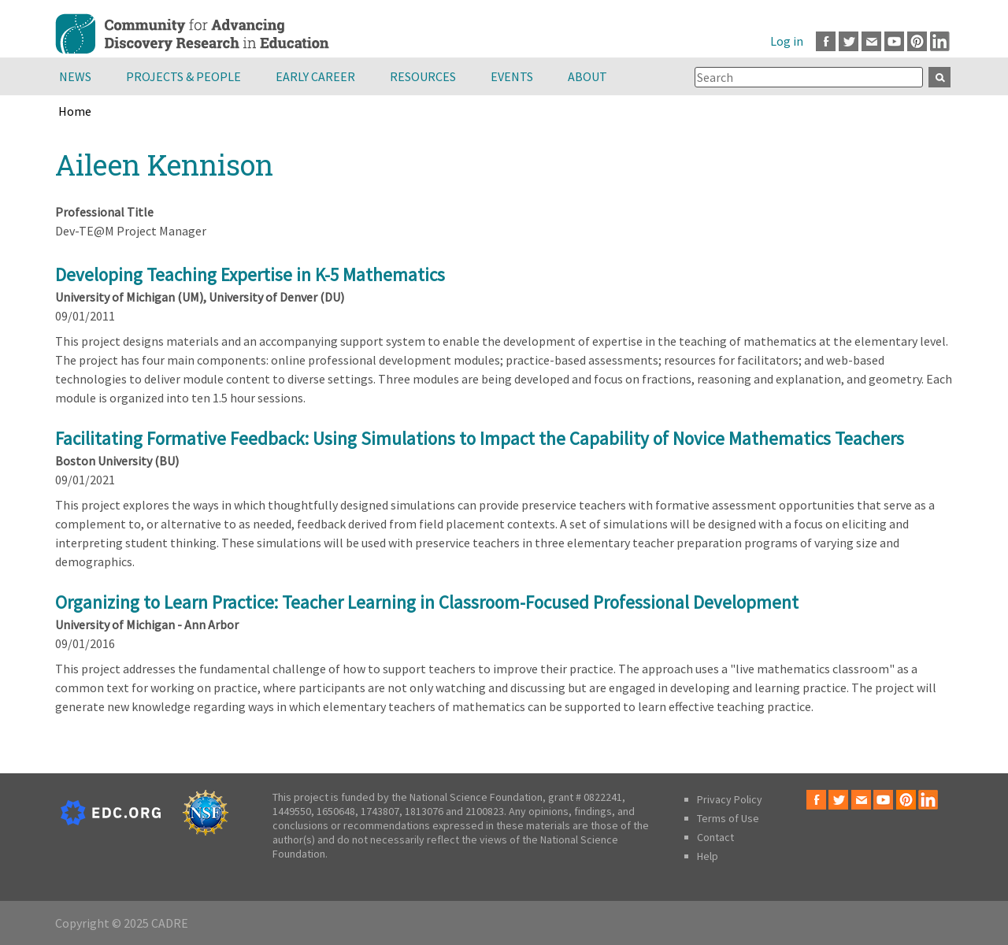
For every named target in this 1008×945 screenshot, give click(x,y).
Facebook (826, 41)
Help (707, 856)
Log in (786, 41)
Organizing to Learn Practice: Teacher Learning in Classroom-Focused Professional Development (427, 602)
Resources (423, 76)
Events (512, 76)
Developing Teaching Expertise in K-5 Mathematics (250, 274)
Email (871, 41)
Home (74, 111)
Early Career (315, 76)
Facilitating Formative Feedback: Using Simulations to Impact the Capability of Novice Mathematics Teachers (479, 438)
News (75, 76)
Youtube (894, 41)
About (587, 76)
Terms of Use (728, 818)
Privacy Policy (729, 799)
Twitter (848, 41)
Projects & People (183, 76)
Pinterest (917, 41)
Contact (715, 837)
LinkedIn (940, 41)
